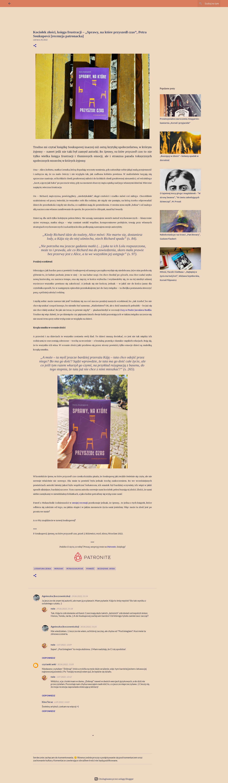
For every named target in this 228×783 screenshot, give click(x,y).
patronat (58, 568)
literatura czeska (42, 568)
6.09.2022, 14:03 (61, 702)
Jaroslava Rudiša (135, 310)
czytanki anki (49, 664)
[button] (35, 46)
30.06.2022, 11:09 (65, 664)
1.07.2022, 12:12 (64, 677)
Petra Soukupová (75, 568)
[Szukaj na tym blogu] (204, 3)
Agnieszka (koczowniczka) (56, 596)
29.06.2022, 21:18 (64, 609)
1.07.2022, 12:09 (64, 645)
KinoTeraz (47, 701)
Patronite (111, 547)
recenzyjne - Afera (106, 568)
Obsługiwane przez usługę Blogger (114, 778)
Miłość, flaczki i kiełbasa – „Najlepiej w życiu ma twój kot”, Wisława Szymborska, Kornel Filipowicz (180, 276)
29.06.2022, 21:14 (80, 596)
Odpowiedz (48, 658)
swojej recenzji (80, 503)
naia (53, 608)
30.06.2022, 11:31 (88, 627)
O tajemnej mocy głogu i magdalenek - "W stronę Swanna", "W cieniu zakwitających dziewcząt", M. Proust (180, 197)
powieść (90, 568)
